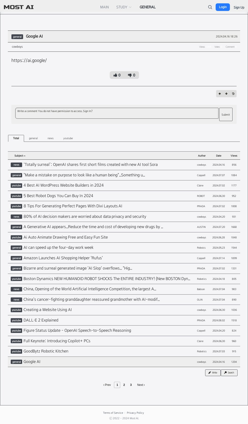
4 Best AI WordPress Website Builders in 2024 (64, 185)
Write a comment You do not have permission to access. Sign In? (55, 111)
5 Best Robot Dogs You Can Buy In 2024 (58, 196)
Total (16, 138)
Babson (201, 289)
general (33, 138)
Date (218, 155)
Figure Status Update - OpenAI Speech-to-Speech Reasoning (77, 330)
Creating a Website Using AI (48, 309)
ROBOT (201, 195)
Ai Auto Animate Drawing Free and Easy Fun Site (66, 237)
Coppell (201, 175)
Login (223, 7)
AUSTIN (201, 226)
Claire (200, 185)
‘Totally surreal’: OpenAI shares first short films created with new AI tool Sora (91, 164)
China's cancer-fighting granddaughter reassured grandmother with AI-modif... (92, 299)
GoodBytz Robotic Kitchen (46, 351)
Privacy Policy (135, 412)
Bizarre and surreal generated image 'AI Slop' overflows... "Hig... (78, 268)
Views (234, 155)
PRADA (201, 206)
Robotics (202, 278)
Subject (20, 155)
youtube (68, 138)
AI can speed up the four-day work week (59, 247)
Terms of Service (113, 412)
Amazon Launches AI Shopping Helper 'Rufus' (63, 258)
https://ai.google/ (29, 60)
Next (141, 385)
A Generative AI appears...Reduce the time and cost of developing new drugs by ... (93, 227)
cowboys (17, 46)
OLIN (200, 299)
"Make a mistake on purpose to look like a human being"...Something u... (84, 175)
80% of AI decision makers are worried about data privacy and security (85, 216)
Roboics (201, 247)
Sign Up (239, 7)
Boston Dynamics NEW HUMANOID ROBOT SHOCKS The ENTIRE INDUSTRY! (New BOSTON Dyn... (107, 278)
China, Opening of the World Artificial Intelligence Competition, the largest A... (90, 289)
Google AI (34, 36)
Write (212, 372)
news (51, 138)
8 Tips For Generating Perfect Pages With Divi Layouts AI (73, 206)
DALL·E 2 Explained (41, 320)
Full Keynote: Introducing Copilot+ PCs (57, 341)
